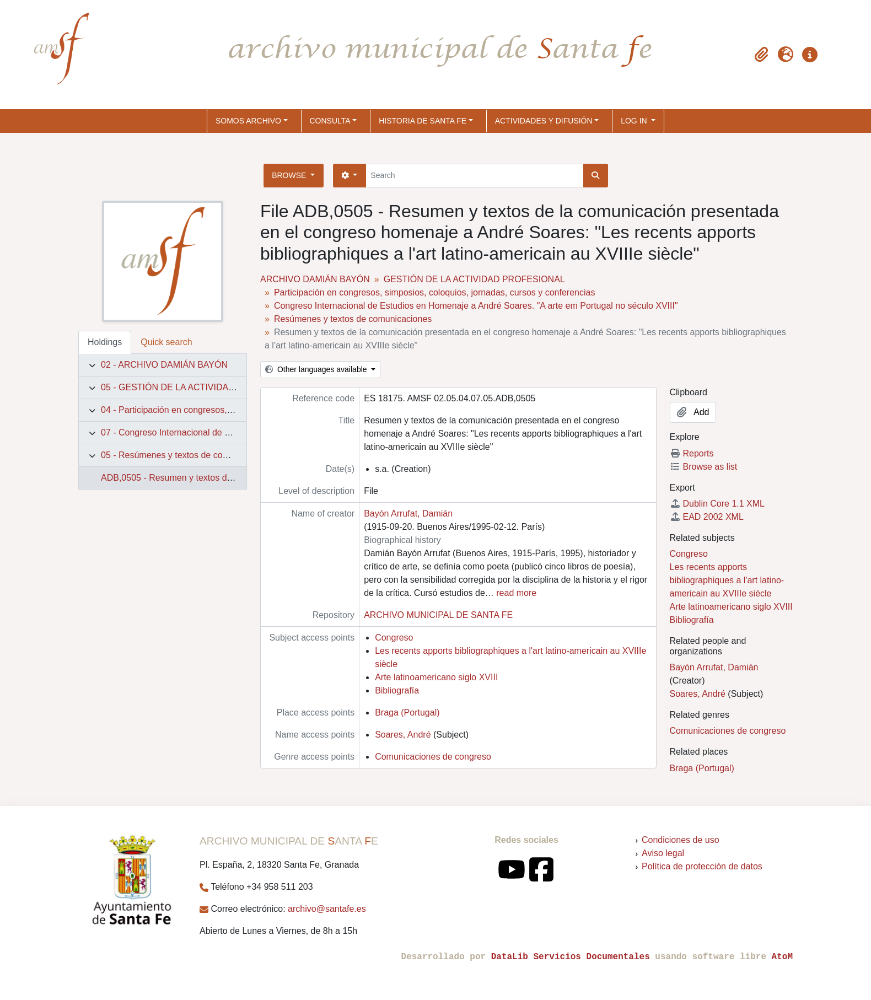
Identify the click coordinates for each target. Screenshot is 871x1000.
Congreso (394, 637)
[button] (761, 54)
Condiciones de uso (680, 840)
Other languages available (317, 369)
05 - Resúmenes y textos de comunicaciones (188, 455)
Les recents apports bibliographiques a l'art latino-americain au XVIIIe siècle (727, 580)
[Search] (474, 175)
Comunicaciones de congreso (433, 756)
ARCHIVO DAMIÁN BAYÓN (315, 279)
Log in (635, 120)
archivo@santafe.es (327, 908)
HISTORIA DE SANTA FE (422, 120)
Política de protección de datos (702, 866)
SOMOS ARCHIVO (248, 120)
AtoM (782, 957)
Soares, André (403, 734)
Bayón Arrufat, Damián (408, 513)
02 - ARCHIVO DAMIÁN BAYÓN (164, 364)
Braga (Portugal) (407, 712)
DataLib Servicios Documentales (570, 957)
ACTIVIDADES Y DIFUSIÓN (544, 120)
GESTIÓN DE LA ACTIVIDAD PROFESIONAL (474, 279)
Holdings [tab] (105, 342)
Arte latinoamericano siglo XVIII (436, 677)
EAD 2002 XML (707, 516)
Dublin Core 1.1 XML (717, 503)
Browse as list (704, 466)
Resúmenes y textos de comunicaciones (353, 319)
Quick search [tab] (166, 342)
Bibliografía (397, 690)
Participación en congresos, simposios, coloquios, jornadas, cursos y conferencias (434, 292)
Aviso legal (663, 853)
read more (516, 593)
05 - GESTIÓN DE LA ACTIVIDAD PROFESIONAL (200, 387)
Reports (692, 453)
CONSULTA (330, 120)
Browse (290, 175)
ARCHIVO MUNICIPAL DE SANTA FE (438, 615)
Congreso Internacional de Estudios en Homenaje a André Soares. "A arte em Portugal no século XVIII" (476, 305)
